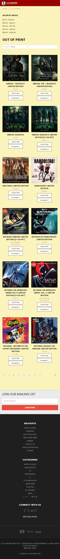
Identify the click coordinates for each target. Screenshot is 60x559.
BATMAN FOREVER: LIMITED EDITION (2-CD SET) (15, 238)
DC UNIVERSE (30, 490)
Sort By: (7, 47)
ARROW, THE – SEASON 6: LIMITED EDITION (44, 85)
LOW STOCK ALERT (30, 434)
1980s (30, 493)
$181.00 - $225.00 (9, 32)
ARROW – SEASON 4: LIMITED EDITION (15, 85)
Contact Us (30, 444)
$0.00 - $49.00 (8, 20)
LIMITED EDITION (30, 467)
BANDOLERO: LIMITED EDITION (44, 187)
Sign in (25, 447)
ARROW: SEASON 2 (15, 134)
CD (30, 471)
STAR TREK (30, 487)
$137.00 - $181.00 (8, 29)
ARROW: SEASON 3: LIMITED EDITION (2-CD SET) (44, 136)
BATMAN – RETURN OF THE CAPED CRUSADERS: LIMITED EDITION (16, 349)
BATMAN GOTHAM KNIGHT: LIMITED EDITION (44, 238)
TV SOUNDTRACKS (30, 480)
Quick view (16, 93)
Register (34, 447)
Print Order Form (30, 438)
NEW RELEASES (30, 474)
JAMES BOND (30, 484)
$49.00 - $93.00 (8, 23)
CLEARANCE (30, 431)
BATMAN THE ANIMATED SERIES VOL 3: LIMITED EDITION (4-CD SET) (15, 293)
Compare (15, 98)
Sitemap (30, 451)
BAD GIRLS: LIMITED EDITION (16, 186)
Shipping (30, 441)
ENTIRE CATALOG (30, 464)
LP (30, 477)
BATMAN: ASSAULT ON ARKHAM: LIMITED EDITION (44, 347)
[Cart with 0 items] (51, 3)
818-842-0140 (30, 516)
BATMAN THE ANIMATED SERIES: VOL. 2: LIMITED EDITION (44, 293)
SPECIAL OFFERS (30, 428)
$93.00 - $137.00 (8, 26)
